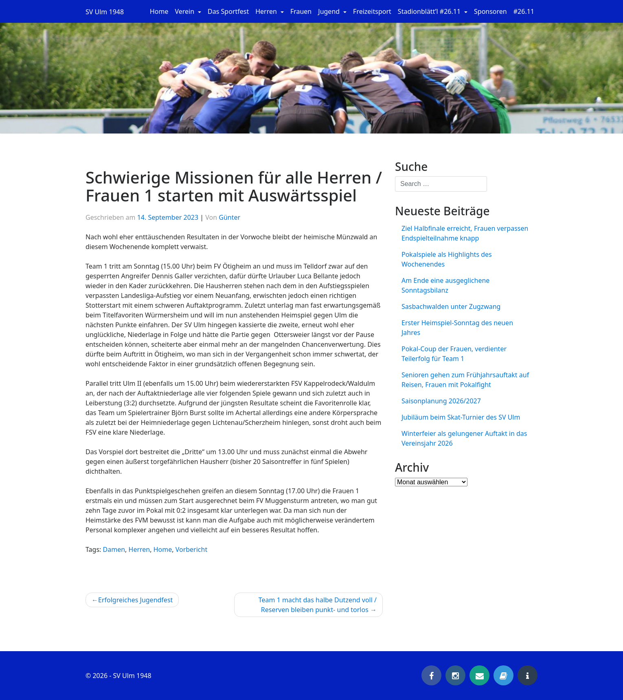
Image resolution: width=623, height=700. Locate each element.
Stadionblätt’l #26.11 (430, 11)
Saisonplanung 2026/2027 (441, 400)
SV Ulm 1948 (105, 11)
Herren (267, 11)
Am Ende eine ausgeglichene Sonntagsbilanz (445, 285)
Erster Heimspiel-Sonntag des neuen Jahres (457, 327)
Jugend (329, 11)
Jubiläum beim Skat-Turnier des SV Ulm (460, 417)
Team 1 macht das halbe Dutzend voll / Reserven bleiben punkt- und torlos (318, 604)
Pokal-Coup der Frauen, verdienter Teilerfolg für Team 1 (454, 353)
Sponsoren (490, 11)
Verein (185, 11)
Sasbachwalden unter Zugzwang (450, 306)
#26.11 (523, 11)
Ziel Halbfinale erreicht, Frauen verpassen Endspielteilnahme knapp (464, 233)
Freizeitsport (372, 11)
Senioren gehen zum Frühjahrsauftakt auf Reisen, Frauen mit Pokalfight (465, 379)
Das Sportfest (228, 11)
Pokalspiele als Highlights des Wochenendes (446, 259)
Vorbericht (191, 549)
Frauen (301, 11)
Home (159, 11)
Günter (229, 217)
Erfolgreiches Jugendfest (135, 599)
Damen (114, 549)
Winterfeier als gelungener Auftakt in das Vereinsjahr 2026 (464, 438)
